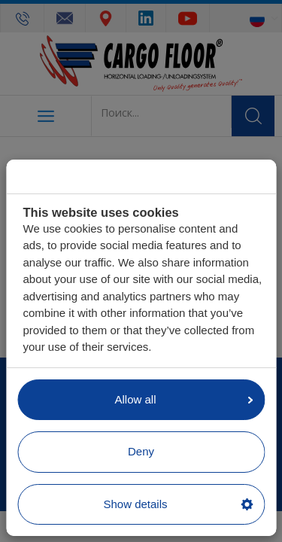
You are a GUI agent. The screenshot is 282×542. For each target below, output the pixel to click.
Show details (178, 504)
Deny (141, 451)
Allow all (183, 399)
